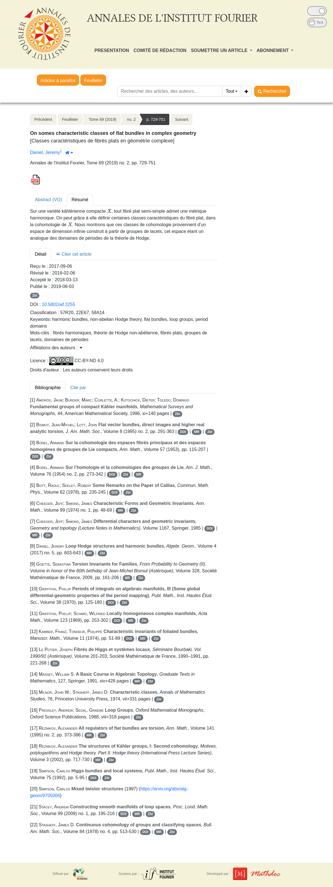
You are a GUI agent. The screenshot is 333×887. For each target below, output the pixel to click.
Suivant (181, 119)
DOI (183, 432)
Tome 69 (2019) (102, 119)
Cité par (78, 387)
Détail (40, 254)
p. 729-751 (156, 119)
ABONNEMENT (273, 50)
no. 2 (131, 119)
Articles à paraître (58, 80)
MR (196, 432)
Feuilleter (93, 80)
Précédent (43, 119)
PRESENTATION (112, 50)
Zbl (34, 296)
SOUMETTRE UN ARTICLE (220, 50)
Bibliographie (48, 387)
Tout (230, 91)
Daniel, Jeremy (45, 152)
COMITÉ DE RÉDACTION (159, 50)
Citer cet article (74, 254)
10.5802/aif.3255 (58, 304)
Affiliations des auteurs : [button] (56, 347)
